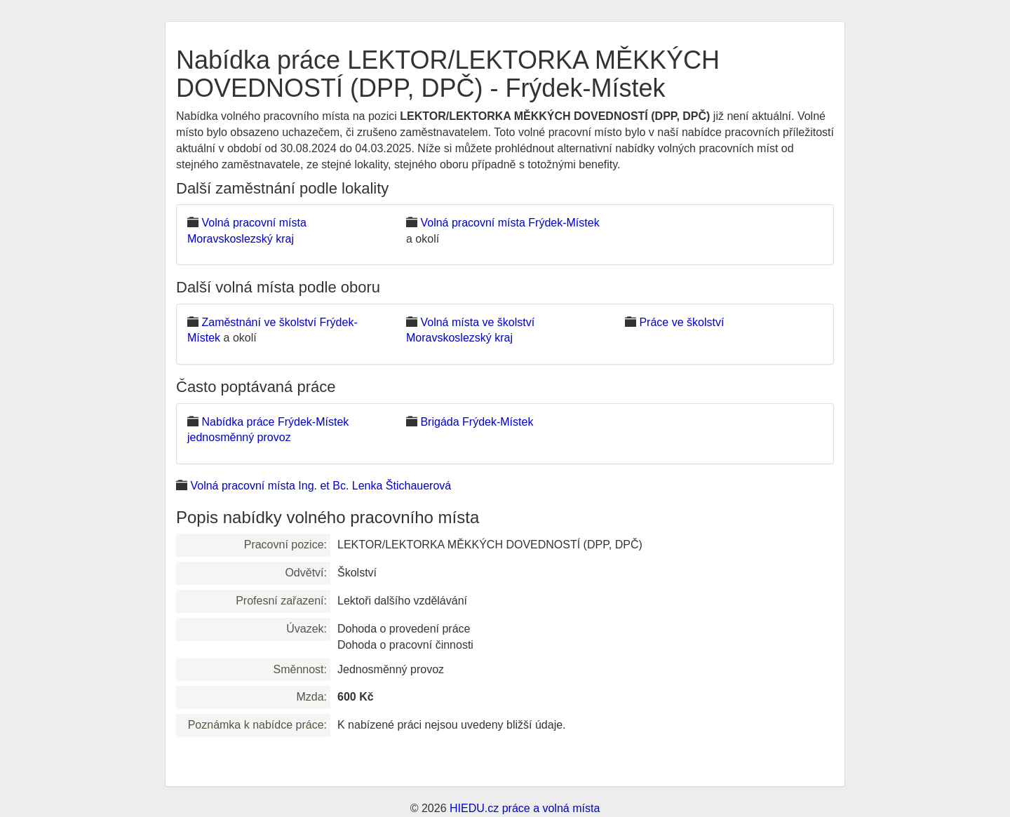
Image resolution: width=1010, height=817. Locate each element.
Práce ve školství (681, 322)
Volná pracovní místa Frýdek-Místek (509, 223)
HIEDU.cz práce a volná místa (525, 808)
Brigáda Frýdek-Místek (476, 422)
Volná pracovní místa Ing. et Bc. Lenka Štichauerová (320, 486)
